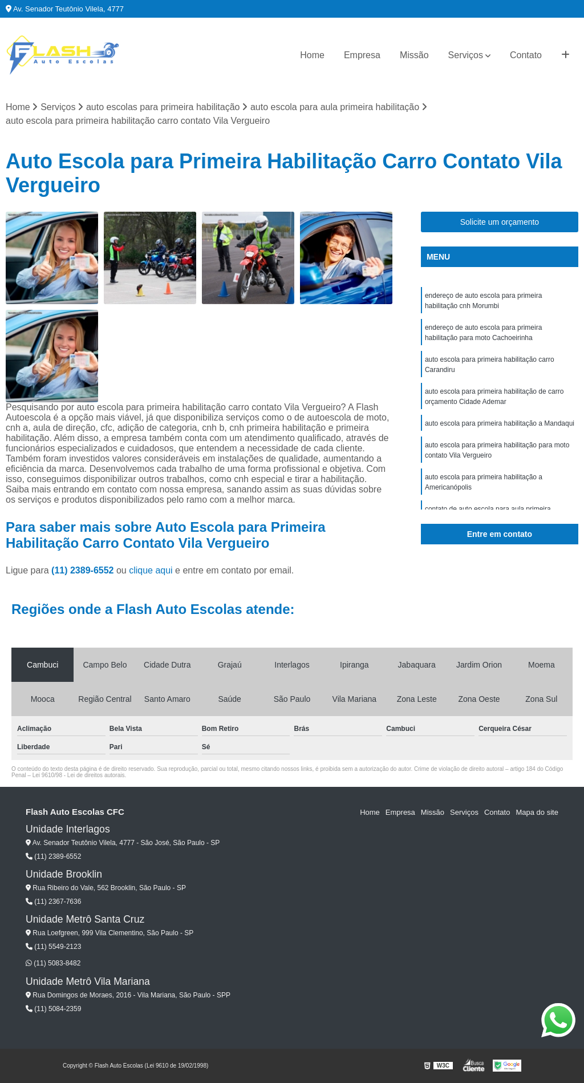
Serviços (465, 55)
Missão (414, 55)
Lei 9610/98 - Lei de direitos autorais (79, 775)
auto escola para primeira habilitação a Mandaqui (499, 423)
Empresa (362, 55)
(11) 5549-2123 (53, 947)
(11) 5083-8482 (53, 963)
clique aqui (151, 570)
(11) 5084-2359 (53, 1009)
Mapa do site (537, 812)
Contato (526, 55)
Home (312, 55)
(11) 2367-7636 (53, 902)
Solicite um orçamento (500, 222)
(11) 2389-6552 (83, 570)
